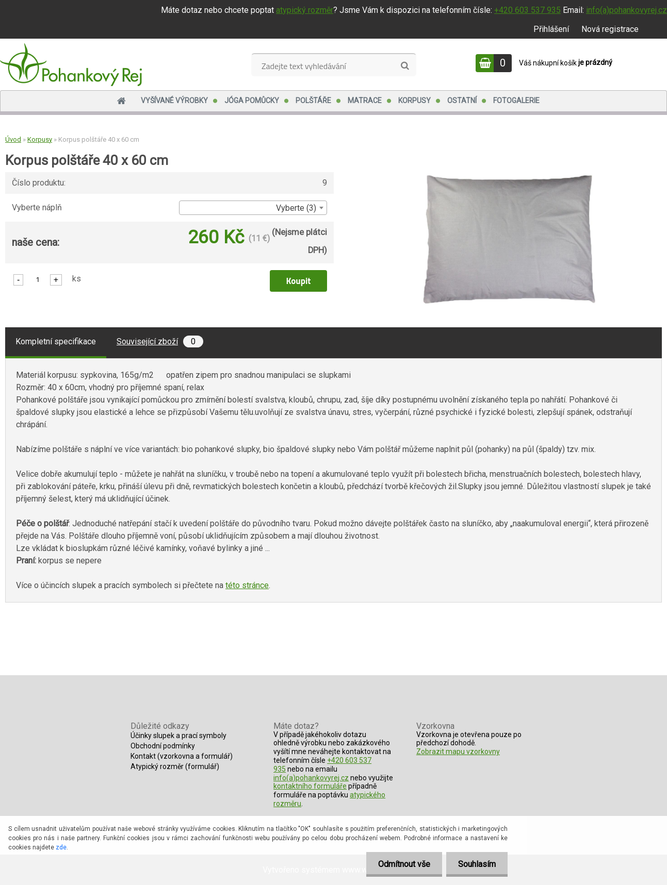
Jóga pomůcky (251, 100)
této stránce (247, 585)
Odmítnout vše (401, 864)
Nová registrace (610, 29)
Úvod (13, 139)
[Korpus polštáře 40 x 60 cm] (509, 171)
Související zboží (160, 341)
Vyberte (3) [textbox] (296, 208)
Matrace (365, 100)
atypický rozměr (304, 10)
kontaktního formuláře (310, 786)
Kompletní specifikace (55, 341)
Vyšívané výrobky (174, 100)
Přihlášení (551, 29)
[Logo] (71, 64)
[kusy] (37, 279)
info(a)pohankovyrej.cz (626, 10)
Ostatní (462, 100)
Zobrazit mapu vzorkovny (458, 751)
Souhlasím (476, 864)
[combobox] (253, 208)
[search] (405, 66)
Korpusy (414, 100)
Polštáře (313, 100)
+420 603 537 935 (527, 10)
